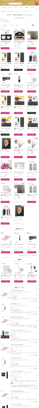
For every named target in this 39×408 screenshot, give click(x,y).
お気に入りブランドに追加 (19, 17)
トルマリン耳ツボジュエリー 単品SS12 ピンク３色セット (18, 330)
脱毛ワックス (29, 291)
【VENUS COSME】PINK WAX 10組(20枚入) (16, 290)
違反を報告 (30, 301)
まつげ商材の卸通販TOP (3, 11)
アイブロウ (15, 7)
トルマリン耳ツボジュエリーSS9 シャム (15, 404)
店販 (21, 7)
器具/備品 (27, 7)
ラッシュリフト (10, 7)
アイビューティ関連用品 (17, 331)
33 (5, 112)
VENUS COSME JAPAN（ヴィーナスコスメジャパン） (14, 11)
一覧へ (37, 230)
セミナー (36, 8)
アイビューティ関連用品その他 (27, 331)
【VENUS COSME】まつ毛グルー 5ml (15, 303)
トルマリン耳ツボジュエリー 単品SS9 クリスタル (17, 371)
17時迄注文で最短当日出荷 (11, 0)
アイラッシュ (4, 7)
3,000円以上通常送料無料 (4, 0)
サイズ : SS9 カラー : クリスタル (14, 377)
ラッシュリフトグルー (23, 304)
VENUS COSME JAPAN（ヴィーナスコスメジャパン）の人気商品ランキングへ (28, 255)
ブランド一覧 (32, 7)
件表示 (18, 25)
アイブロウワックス (22, 291)
